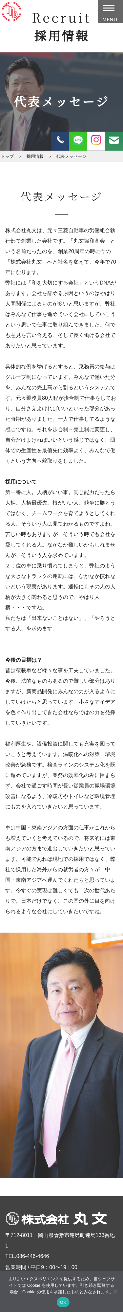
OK (63, 1302)
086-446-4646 (32, 1256)
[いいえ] (115, 1291)
